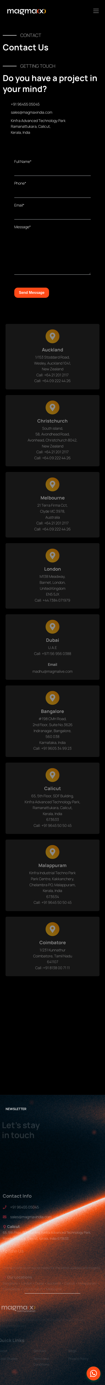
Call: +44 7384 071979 (52, 604)
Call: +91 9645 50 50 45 (53, 829)
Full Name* (23, 161)
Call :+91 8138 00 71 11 (52, 972)
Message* (22, 226)
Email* (19, 205)
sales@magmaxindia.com (31, 112)
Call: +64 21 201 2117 (52, 379)
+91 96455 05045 (25, 104)
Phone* (20, 183)
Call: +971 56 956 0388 (52, 658)
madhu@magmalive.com (52, 675)
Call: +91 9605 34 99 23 (52, 752)
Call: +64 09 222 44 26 (52, 385)
